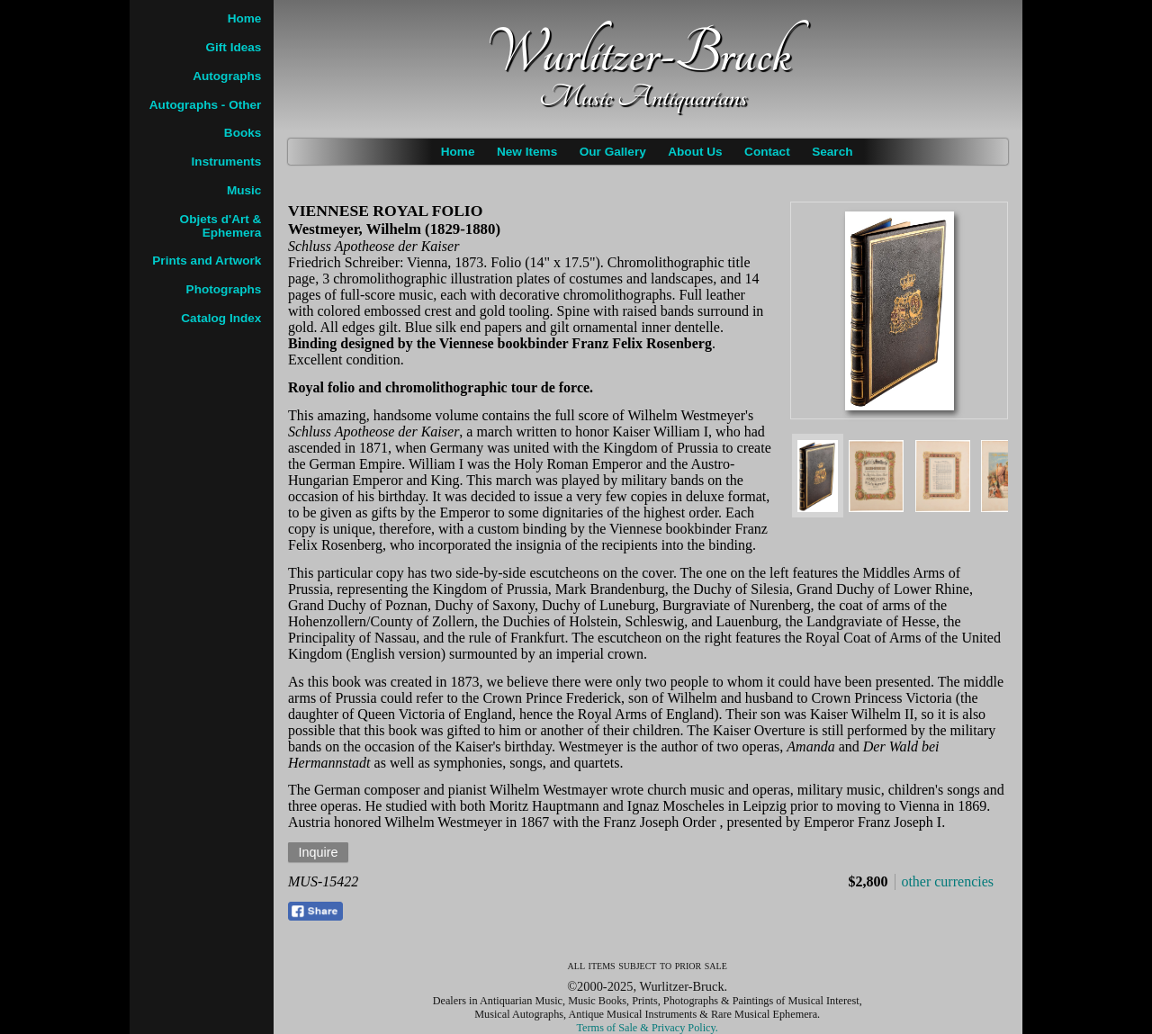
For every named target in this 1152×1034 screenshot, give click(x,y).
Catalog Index (221, 318)
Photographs (224, 289)
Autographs (227, 76)
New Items (527, 151)
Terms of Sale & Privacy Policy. (647, 1027)
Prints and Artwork (206, 260)
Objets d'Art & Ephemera (221, 225)
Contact (767, 151)
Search (832, 151)
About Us (695, 151)
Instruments (227, 161)
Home (458, 151)
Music (244, 190)
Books (243, 132)
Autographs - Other (205, 105)
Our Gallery (613, 151)
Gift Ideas (233, 47)
